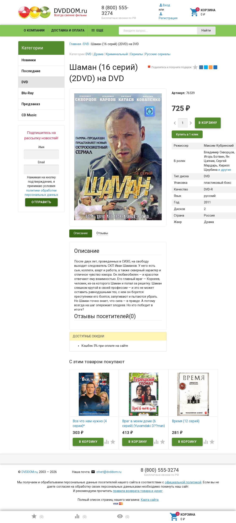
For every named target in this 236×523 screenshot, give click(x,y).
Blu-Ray (28, 93)
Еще (97, 30)
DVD (25, 82)
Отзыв (78, 420)
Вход (164, 5)
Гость (80, 339)
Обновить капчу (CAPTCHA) (128, 485)
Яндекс (88, 346)
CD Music (29, 115)
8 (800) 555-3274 (115, 10)
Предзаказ (31, 104)
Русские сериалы (157, 54)
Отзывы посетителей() (105, 316)
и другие (224, 170)
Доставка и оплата (67, 30)
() (37, 516)
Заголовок (82, 397)
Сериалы (136, 54)
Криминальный (117, 54)
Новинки (29, 60)
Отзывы (102, 233)
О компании (34, 30)
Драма (98, 54)
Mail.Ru (101, 339)
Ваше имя (81, 361)
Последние (31, 71)
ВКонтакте (127, 339)
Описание (81, 233)
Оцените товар (85, 413)
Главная (75, 44)
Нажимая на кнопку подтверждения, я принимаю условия (41, 186)
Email (78, 377)
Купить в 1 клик (187, 134)
